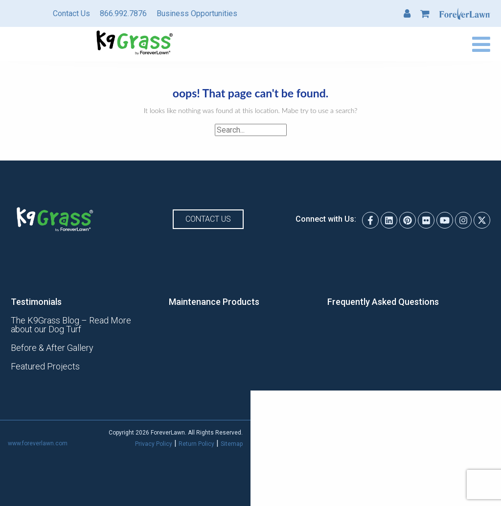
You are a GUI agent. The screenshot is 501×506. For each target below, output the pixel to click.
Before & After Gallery (52, 348)
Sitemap (232, 443)
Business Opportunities (197, 13)
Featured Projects (45, 366)
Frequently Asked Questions (383, 302)
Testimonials (36, 302)
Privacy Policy (153, 443)
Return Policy (196, 443)
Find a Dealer (370, 44)
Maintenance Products (214, 302)
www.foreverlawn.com (38, 443)
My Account (407, 13)
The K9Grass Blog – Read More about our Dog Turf (71, 325)
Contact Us (71, 13)
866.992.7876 (123, 13)
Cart (425, 13)
